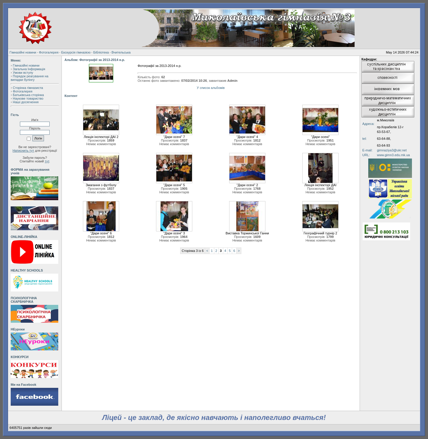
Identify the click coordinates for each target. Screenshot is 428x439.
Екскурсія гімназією (76, 52)
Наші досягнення (26, 102)
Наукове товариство (28, 98)
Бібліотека (101, 52)
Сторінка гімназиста (28, 88)
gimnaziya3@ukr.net (392, 150)
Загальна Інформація (29, 69)
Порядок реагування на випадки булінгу (29, 77)
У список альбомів (211, 88)
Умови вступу (23, 72)
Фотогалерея (49, 52)
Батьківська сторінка (28, 95)
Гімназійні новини (23, 52)
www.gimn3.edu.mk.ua (393, 155)
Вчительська (120, 52)
